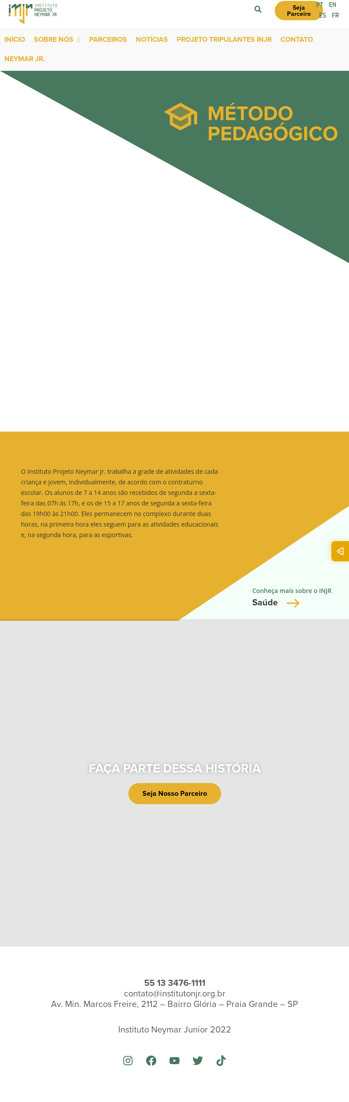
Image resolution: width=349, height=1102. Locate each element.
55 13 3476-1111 (174, 982)
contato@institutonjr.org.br (174, 993)
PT (320, 5)
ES (322, 15)
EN (332, 5)
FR (335, 15)
